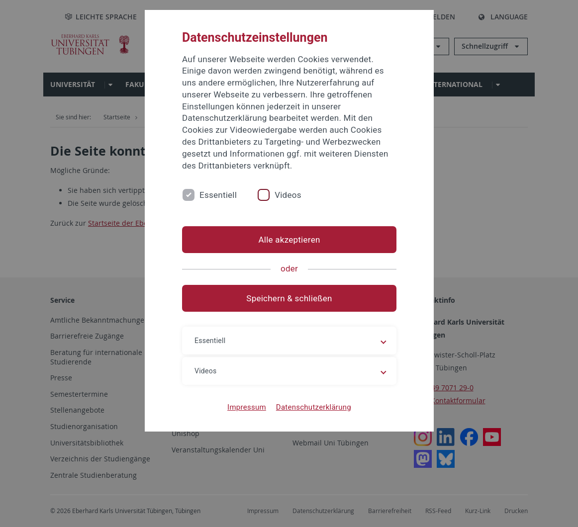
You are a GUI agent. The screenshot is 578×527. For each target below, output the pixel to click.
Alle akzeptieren (289, 240)
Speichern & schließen (289, 298)
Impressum (246, 407)
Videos (288, 195)
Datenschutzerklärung (313, 407)
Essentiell (218, 195)
